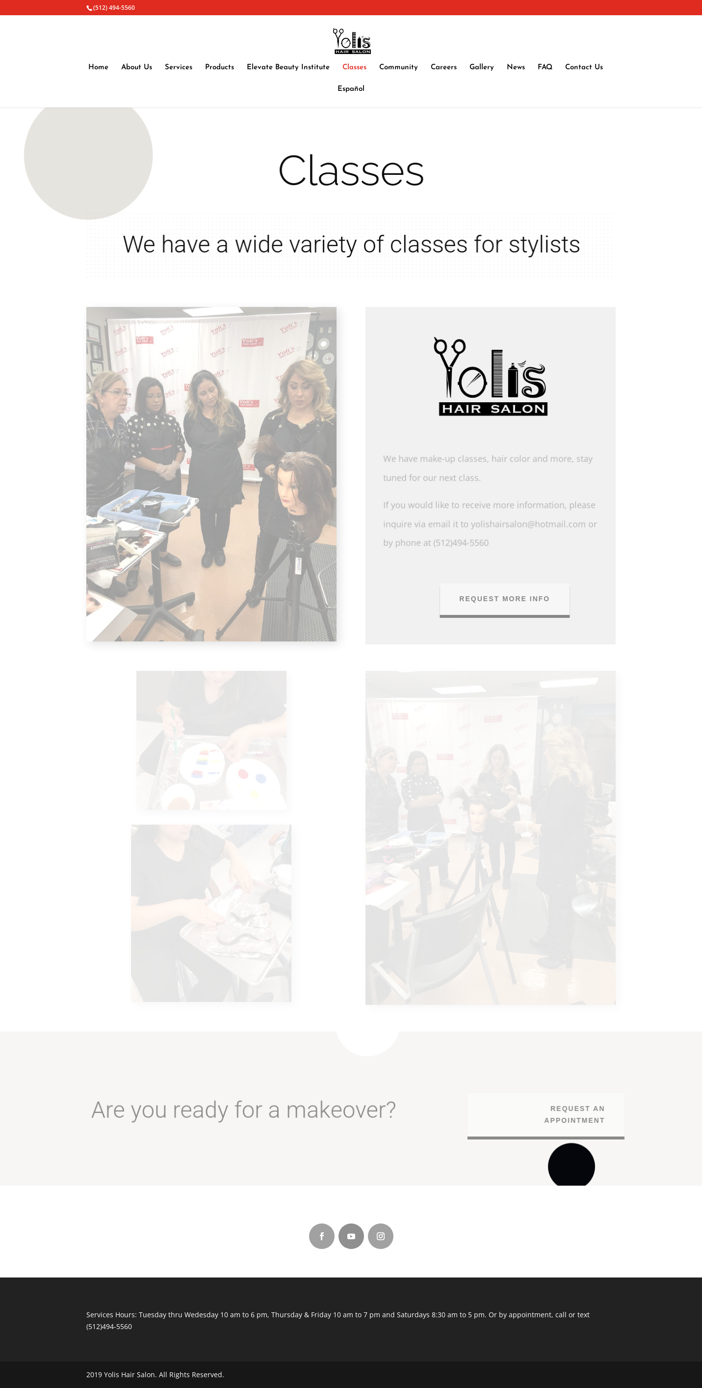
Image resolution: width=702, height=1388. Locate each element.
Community (398, 67)
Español (351, 89)
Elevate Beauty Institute (288, 67)
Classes (354, 67)
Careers (444, 67)
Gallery (481, 67)
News (516, 67)
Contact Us (584, 67)
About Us (136, 67)
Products (219, 67)
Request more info (511, 599)
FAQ (545, 67)
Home (98, 67)
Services (178, 67)
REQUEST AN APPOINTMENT (578, 1114)
